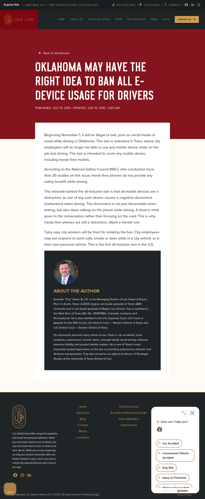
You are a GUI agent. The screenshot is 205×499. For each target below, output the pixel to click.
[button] (150, 5)
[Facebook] (186, 4)
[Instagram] (22, 475)
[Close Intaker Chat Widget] (192, 413)
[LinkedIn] (29, 475)
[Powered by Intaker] (182, 491)
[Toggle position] (184, 413)
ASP (97, 494)
